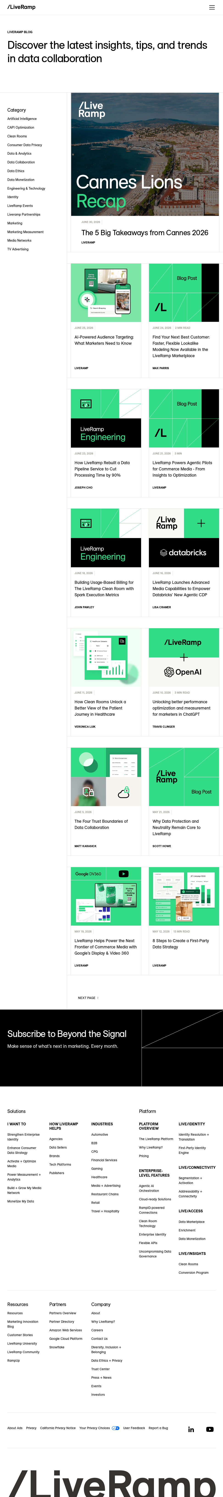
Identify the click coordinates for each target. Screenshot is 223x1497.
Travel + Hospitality (105, 1211)
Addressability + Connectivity (190, 1193)
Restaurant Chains (105, 1194)
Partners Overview (62, 1313)
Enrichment (187, 1230)
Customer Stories (20, 1335)
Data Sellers (58, 1147)
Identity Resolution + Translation (194, 1136)
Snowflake (56, 1347)
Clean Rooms (188, 1264)
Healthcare (99, 1177)
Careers (97, 1330)
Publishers (56, 1173)
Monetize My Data (20, 1201)
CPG (94, 1152)
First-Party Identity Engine (192, 1150)
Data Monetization (192, 1239)
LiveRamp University (22, 1343)
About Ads (14, 1428)
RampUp (13, 1360)
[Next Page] (88, 998)
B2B (94, 1143)
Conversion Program (194, 1273)
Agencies (56, 1139)
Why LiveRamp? (151, 1147)
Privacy (31, 1428)
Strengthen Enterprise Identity (23, 1136)
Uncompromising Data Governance (155, 1253)
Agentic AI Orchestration (149, 1188)
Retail (95, 1203)
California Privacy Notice (58, 1428)
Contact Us (99, 1339)
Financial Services (104, 1160)
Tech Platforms (60, 1164)
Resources (15, 1313)
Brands (54, 1156)
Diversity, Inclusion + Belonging (106, 1349)
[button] (211, 7)
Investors (98, 1395)
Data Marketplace (192, 1222)
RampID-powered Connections (151, 1210)
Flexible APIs (148, 1243)
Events (96, 1386)
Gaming (97, 1169)
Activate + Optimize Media (21, 1163)
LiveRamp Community (23, 1352)
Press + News (101, 1377)
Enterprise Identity (152, 1234)
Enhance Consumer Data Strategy (21, 1150)
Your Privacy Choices (94, 1428)
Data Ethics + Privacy (106, 1360)
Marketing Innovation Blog (22, 1324)
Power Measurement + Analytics (24, 1177)
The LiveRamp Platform (156, 1139)
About (95, 1313)
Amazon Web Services (65, 1330)
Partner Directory (61, 1322)
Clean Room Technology (148, 1223)
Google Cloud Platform (65, 1339)
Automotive (99, 1134)
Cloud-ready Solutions (155, 1199)
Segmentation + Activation (190, 1180)
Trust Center (100, 1369)
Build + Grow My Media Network (24, 1190)
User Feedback (134, 1428)
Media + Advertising (105, 1186)
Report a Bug (158, 1428)
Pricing (144, 1156)
